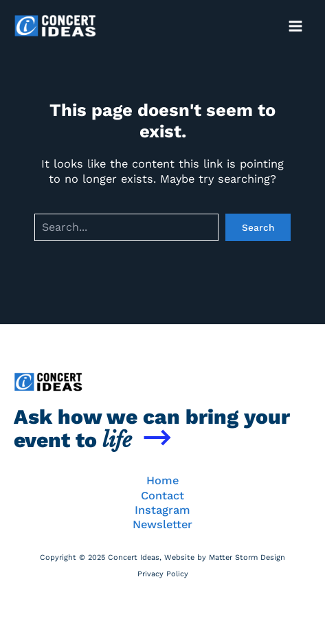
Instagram (162, 510)
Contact (162, 495)
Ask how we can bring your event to (152, 428)
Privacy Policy (162, 573)
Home (162, 480)
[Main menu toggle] (295, 26)
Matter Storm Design (247, 557)
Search (258, 227)
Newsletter (162, 524)
